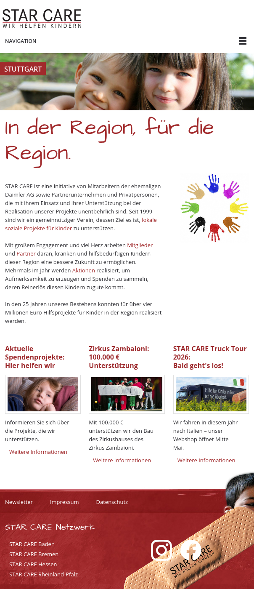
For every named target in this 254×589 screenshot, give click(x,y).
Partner (26, 253)
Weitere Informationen (38, 452)
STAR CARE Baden (32, 544)
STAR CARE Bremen (33, 554)
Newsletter (19, 502)
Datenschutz (112, 502)
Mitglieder (140, 245)
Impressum (64, 502)
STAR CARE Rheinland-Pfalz (43, 574)
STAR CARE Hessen (33, 564)
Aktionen (83, 270)
